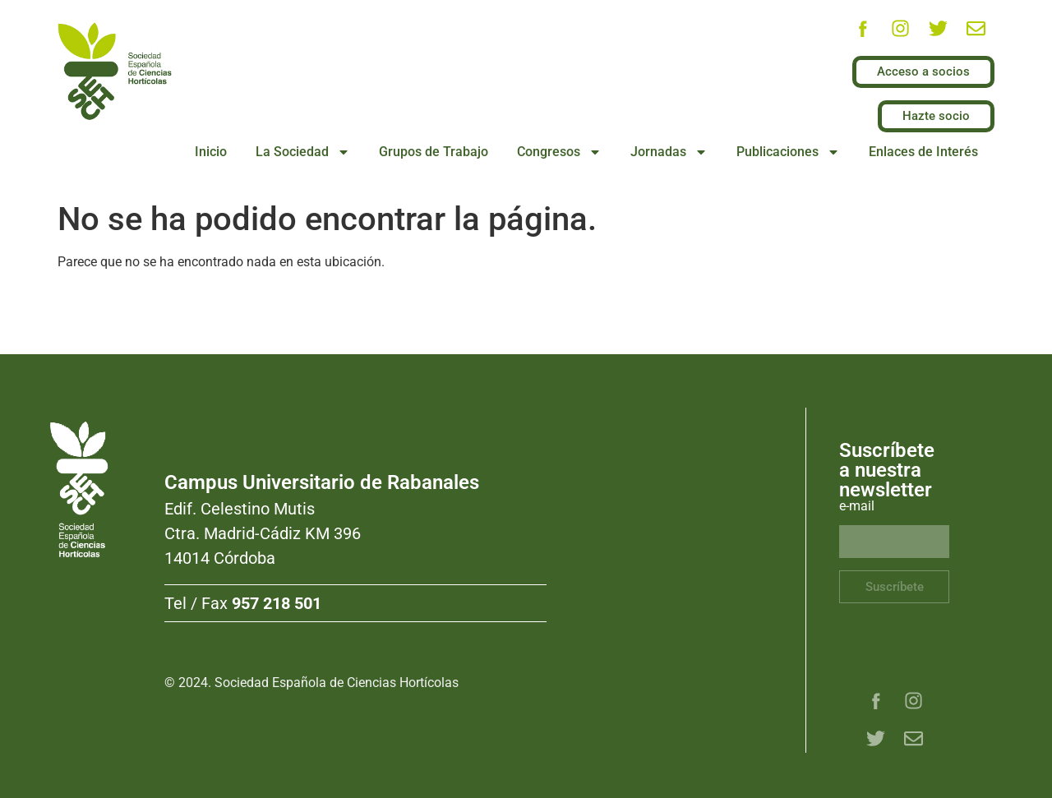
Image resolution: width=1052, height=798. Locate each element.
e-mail (856, 507)
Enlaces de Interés (923, 151)
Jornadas (669, 152)
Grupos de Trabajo (433, 151)
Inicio (211, 151)
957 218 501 (276, 603)
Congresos (559, 152)
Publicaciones (788, 152)
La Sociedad (303, 152)
